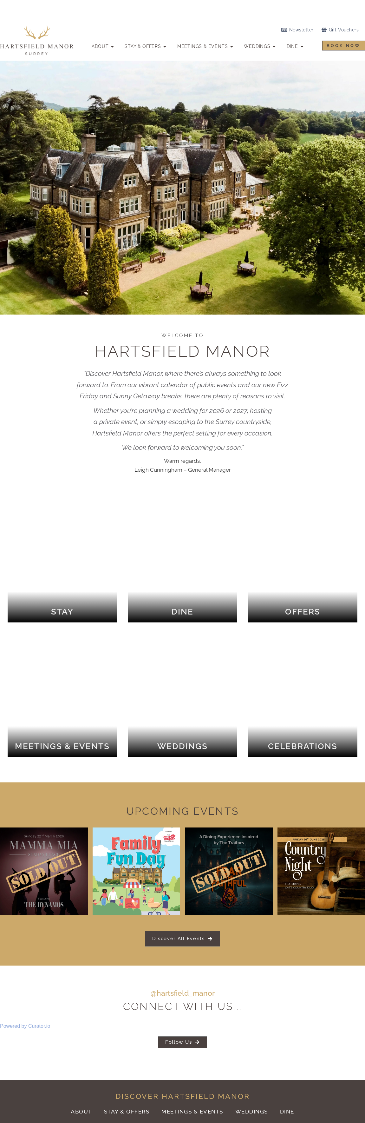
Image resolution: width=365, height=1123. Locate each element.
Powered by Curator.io (25, 1022)
